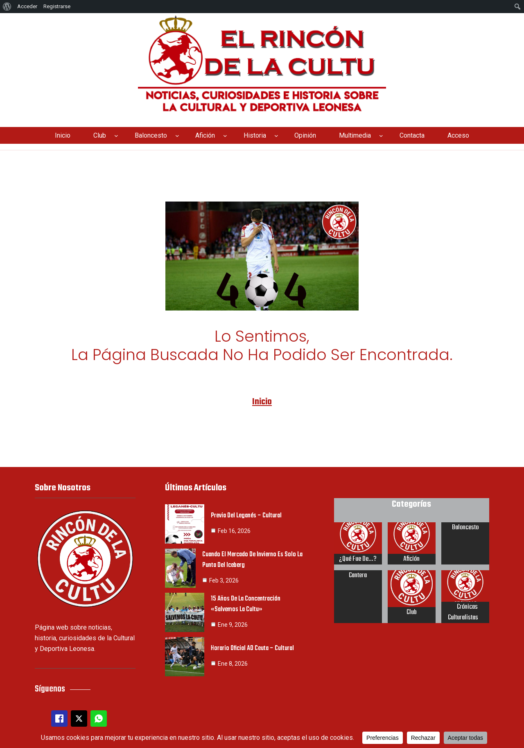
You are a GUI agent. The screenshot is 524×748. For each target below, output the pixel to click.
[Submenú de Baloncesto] (177, 136)
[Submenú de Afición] (225, 136)
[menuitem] (7, 6)
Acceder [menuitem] (27, 6)
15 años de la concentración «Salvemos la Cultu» (246, 602)
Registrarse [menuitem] (56, 6)
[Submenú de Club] (116, 136)
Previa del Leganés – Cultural (247, 513)
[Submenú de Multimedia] (381, 136)
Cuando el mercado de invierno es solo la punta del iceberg (253, 557)
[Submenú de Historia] (276, 136)
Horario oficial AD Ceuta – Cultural (253, 646)
